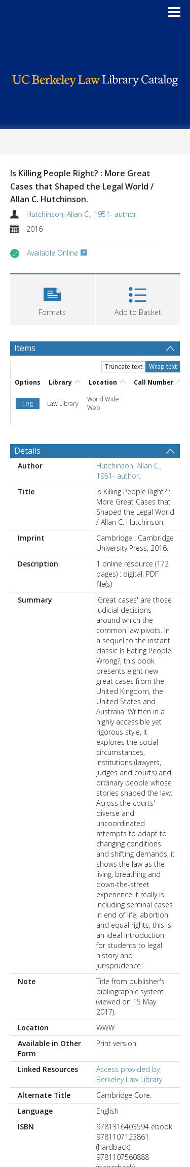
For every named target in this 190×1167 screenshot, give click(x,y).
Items (24, 348)
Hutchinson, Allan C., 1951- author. (82, 214)
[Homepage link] (95, 78)
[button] (52, 298)
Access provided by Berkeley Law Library (129, 1074)
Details (27, 450)
